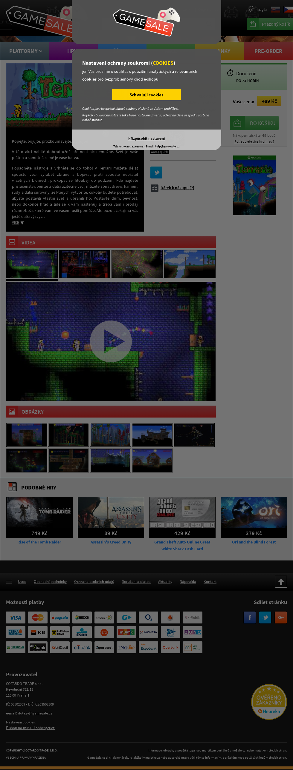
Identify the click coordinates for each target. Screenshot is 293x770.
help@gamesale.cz (167, 146)
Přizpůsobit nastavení (146, 138)
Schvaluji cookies (146, 95)
